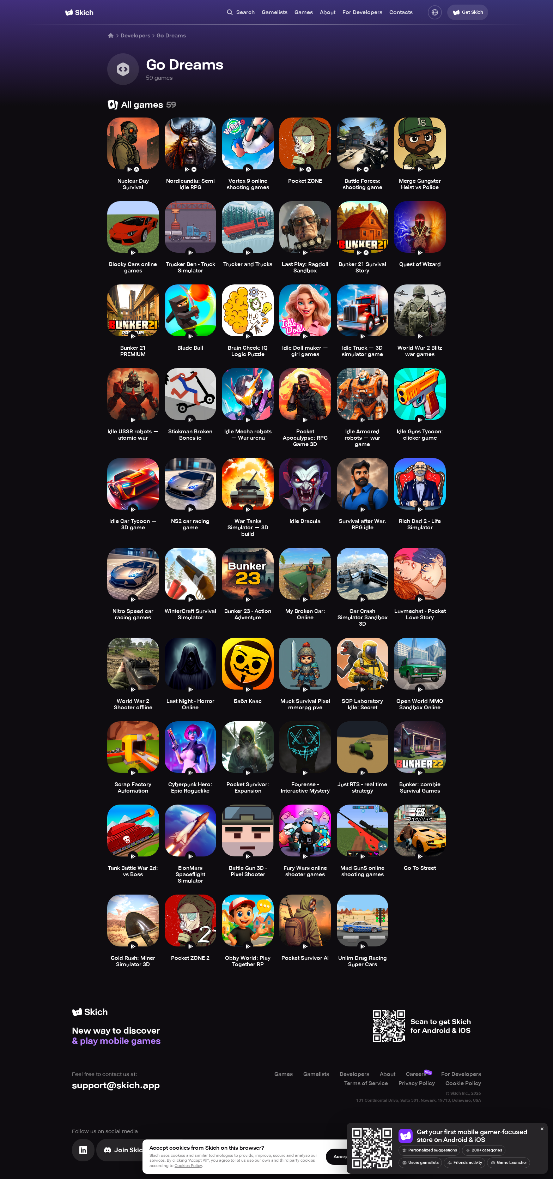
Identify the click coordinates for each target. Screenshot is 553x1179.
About (327, 12)
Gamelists (274, 12)
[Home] (79, 12)
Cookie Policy (463, 1083)
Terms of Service (366, 1083)
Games (303, 12)
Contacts (401, 12)
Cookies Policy (188, 1165)
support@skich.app (116, 1085)
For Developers (362, 12)
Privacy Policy (417, 1083)
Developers (135, 35)
